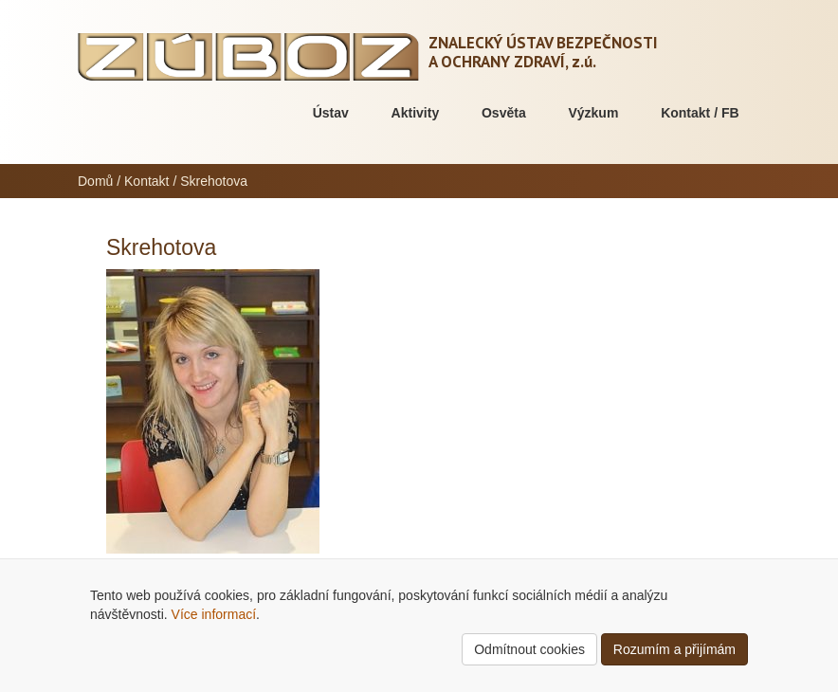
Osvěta (504, 112)
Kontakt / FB (699, 112)
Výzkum (593, 112)
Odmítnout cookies (529, 649)
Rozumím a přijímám (674, 649)
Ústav (331, 112)
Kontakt (146, 181)
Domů (95, 181)
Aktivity (416, 112)
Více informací (214, 614)
